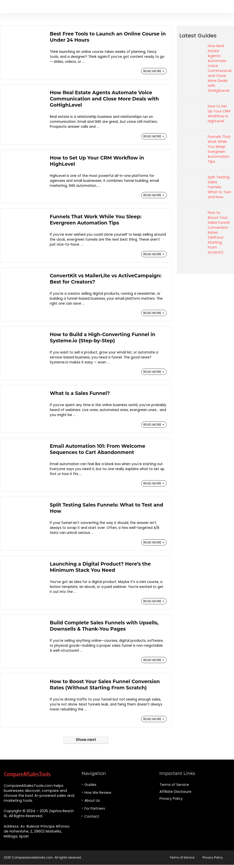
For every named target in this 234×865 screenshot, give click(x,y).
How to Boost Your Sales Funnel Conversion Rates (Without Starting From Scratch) (105, 684)
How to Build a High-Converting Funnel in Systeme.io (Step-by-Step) (102, 337)
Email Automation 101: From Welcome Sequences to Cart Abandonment (97, 449)
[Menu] (6, 6)
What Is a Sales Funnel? (80, 393)
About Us (92, 800)
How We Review (97, 792)
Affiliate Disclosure (175, 791)
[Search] (226, 6)
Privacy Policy (171, 798)
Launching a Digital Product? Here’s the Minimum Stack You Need (100, 567)
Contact (91, 816)
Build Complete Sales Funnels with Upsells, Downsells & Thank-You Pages (104, 626)
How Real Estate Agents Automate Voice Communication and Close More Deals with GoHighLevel (104, 99)
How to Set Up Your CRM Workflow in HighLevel (219, 114)
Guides (90, 784)
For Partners (94, 808)
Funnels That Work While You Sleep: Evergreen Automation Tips (95, 220)
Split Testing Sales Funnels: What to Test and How (219, 187)
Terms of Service (174, 784)
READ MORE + (153, 71)
